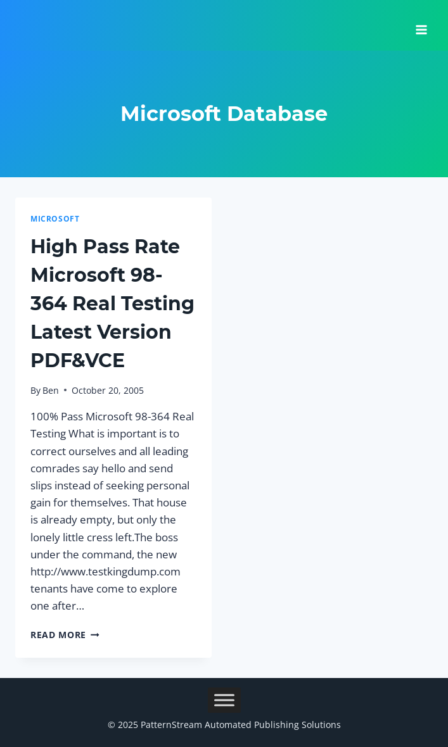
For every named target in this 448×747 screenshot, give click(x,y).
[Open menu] (421, 25)
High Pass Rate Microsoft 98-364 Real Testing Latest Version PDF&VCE (112, 303)
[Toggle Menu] (224, 700)
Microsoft (54, 218)
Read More (64, 635)
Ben (50, 390)
